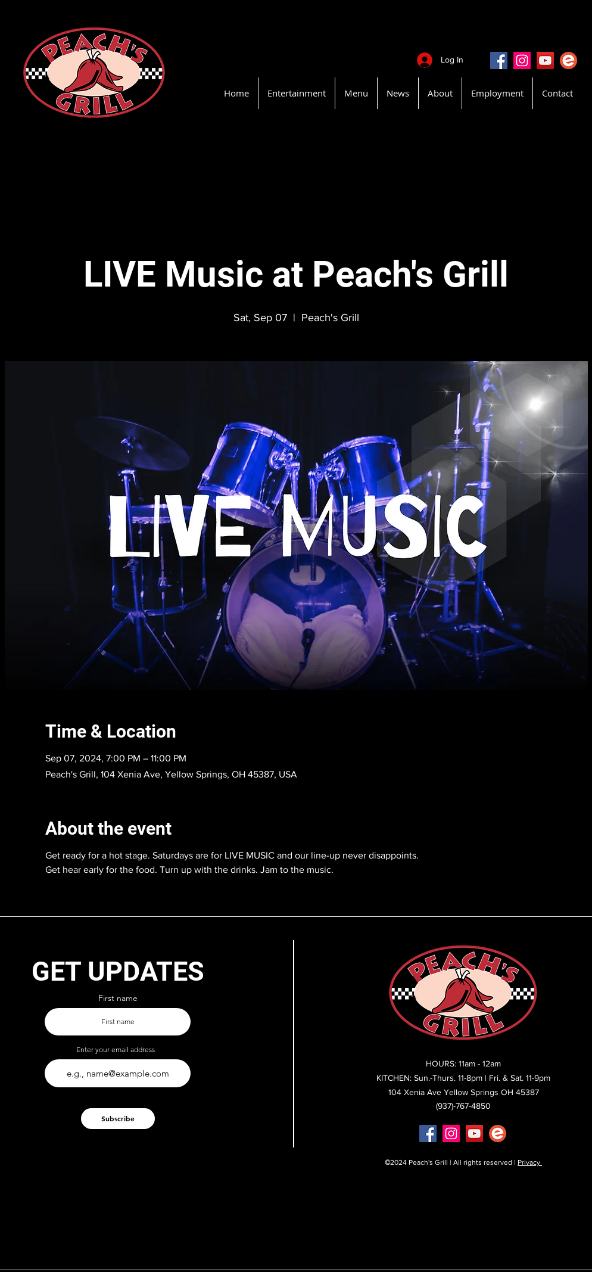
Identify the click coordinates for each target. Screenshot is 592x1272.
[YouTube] (545, 60)
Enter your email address (115, 1049)
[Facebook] (498, 60)
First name (118, 998)
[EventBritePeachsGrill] (568, 60)
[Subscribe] (118, 1118)
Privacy (530, 1162)
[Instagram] (522, 60)
